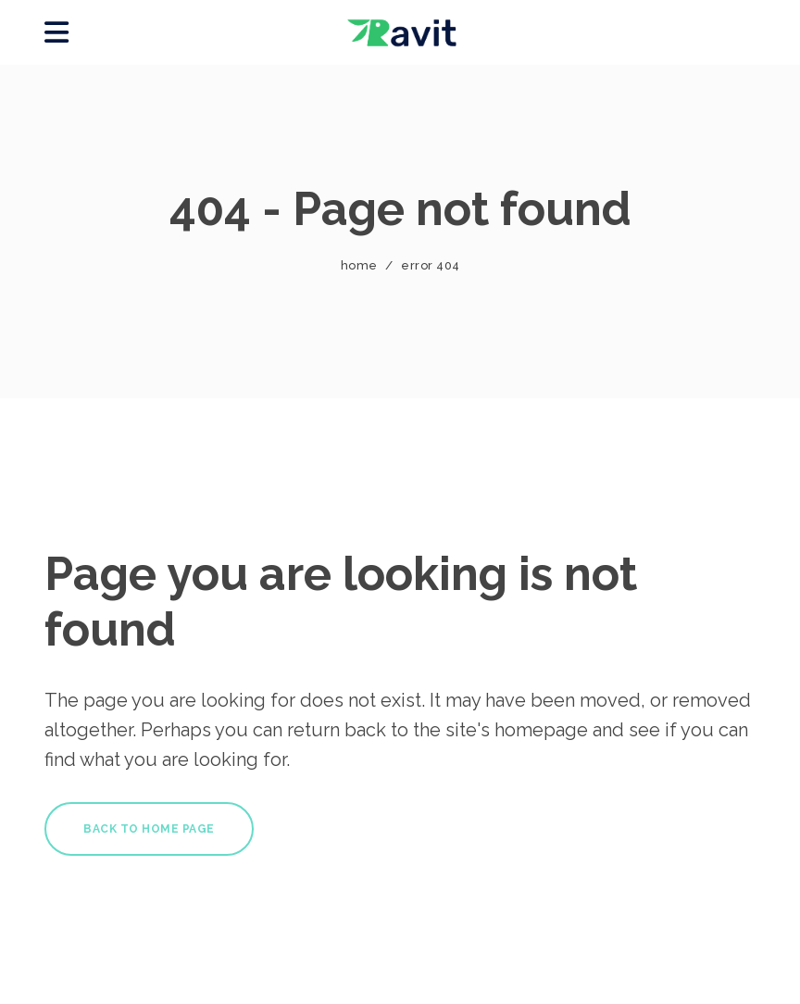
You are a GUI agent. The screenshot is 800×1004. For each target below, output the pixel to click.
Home (359, 265)
